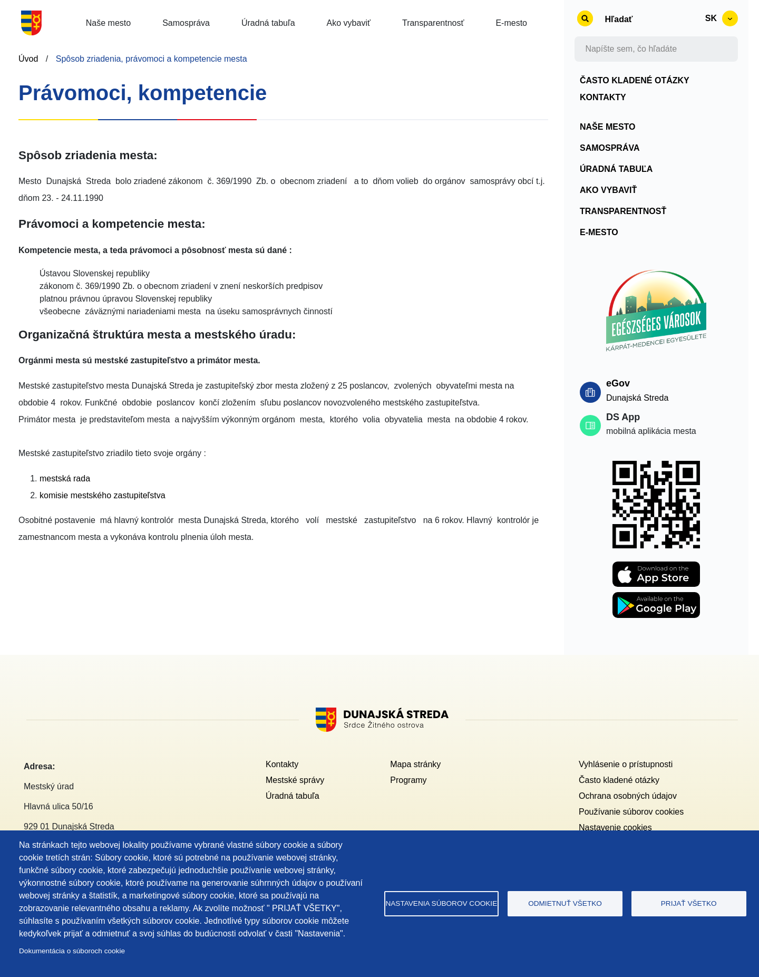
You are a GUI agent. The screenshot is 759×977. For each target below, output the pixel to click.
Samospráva (610, 147)
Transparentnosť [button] (433, 22)
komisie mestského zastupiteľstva (103, 495)
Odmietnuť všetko (565, 903)
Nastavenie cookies (615, 827)
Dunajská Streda (637, 397)
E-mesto (599, 232)
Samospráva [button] (186, 22)
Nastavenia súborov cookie (441, 903)
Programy (408, 780)
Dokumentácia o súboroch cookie (72, 951)
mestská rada (65, 478)
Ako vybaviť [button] (349, 22)
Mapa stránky (415, 764)
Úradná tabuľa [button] (268, 22)
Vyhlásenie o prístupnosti (626, 764)
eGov (618, 383)
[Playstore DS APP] (656, 598)
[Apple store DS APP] (656, 567)
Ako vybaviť (608, 190)
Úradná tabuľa (616, 169)
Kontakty (603, 97)
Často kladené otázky (634, 80)
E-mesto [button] (511, 22)
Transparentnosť (623, 211)
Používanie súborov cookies (631, 811)
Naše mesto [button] (108, 22)
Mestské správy (295, 780)
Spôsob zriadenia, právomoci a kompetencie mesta (151, 58)
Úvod (28, 58)
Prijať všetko (689, 903)
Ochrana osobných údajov (628, 795)
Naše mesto (608, 126)
